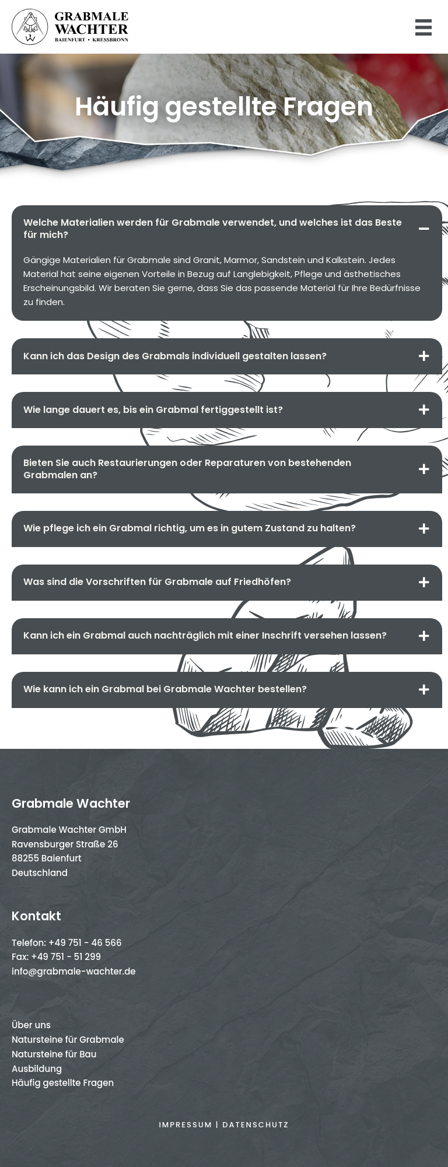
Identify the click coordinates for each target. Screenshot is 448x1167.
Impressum (185, 1124)
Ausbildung (37, 1069)
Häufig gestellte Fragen (63, 1083)
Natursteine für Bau (54, 1054)
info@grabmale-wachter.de (74, 971)
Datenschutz (255, 1124)
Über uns (31, 1025)
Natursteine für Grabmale (68, 1039)
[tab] (227, 229)
